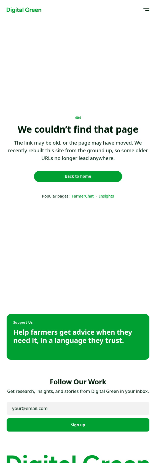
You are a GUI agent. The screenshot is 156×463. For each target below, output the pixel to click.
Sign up (78, 424)
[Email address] (78, 408)
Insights (106, 196)
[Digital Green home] (24, 9)
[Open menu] (144, 9)
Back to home (78, 176)
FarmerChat (83, 196)
